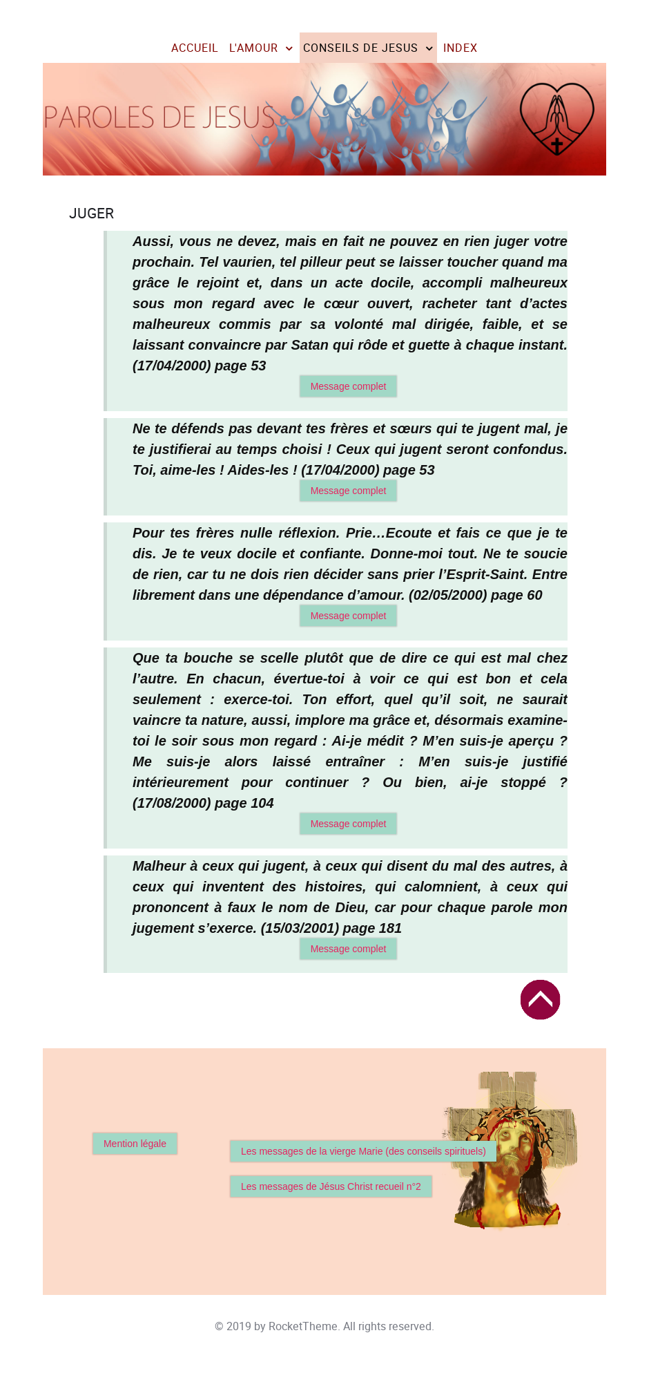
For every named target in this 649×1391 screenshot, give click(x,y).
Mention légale (135, 1143)
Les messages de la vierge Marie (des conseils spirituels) (363, 1151)
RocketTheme (303, 1326)
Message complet (349, 386)
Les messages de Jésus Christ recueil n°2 (331, 1186)
